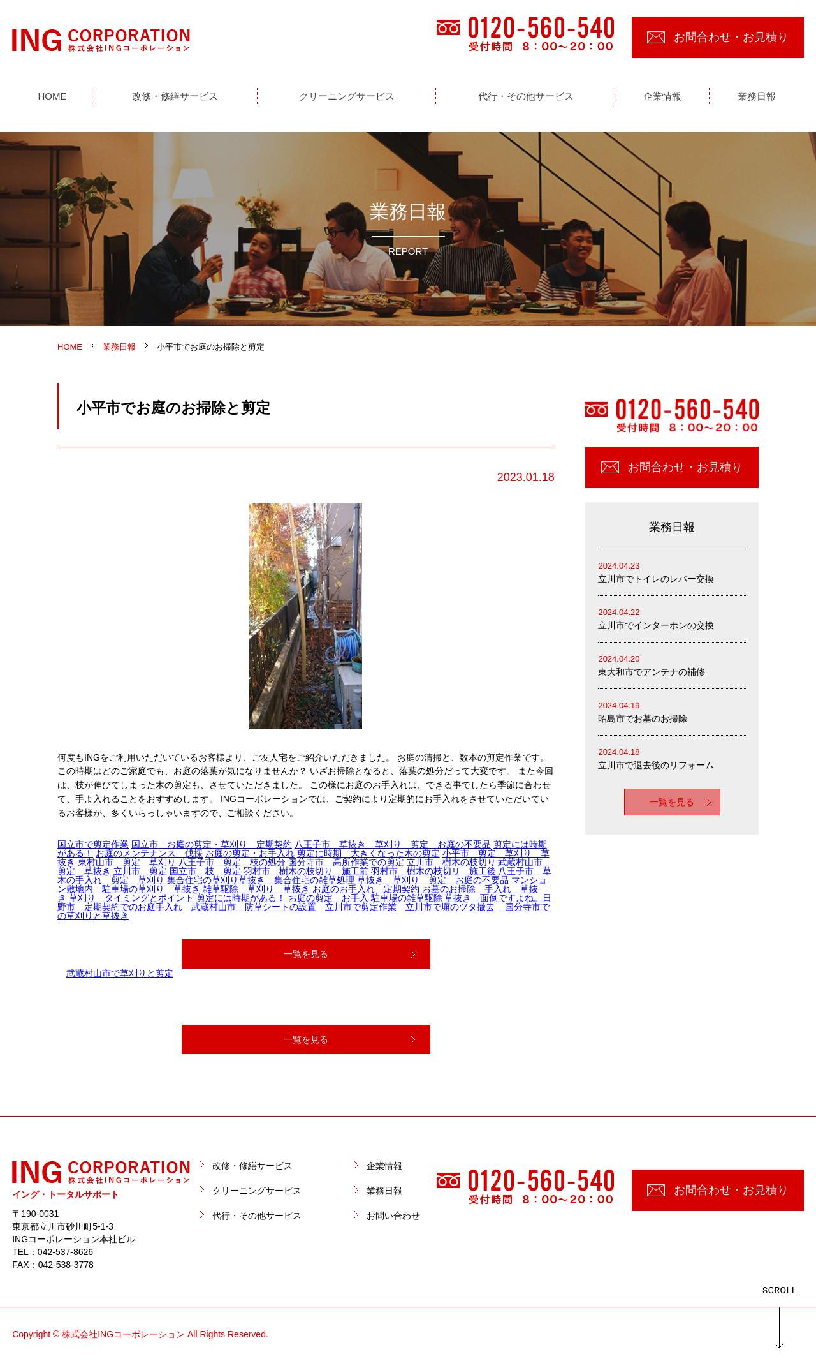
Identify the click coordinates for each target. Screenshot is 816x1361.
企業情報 (384, 1165)
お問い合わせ (393, 1215)
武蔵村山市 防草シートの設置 (253, 907)
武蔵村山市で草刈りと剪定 (119, 973)
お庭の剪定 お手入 (328, 898)
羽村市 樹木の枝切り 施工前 (306, 871)
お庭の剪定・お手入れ (250, 853)
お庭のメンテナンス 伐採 (149, 853)
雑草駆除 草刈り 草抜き (256, 889)
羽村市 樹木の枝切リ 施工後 (433, 871)
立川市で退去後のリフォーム (672, 757)
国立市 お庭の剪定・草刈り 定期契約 (211, 844)
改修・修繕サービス (252, 1165)
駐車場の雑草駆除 (406, 898)
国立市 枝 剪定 (205, 871)
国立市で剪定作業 (93, 844)
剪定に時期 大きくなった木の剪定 (368, 853)
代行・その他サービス (257, 1215)
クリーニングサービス (257, 1190)
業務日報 (384, 1190)
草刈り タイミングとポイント (131, 898)
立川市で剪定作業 (361, 907)
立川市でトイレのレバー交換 (672, 571)
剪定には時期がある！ (241, 898)
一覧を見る (306, 954)
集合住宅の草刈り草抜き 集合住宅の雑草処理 (260, 880)
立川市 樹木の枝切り (451, 862)
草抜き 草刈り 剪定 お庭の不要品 (433, 880)
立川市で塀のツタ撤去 (450, 907)
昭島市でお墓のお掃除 (672, 711)
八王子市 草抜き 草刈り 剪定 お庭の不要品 (393, 844)
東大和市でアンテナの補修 (672, 664)
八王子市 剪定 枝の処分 (232, 862)
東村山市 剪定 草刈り (127, 862)
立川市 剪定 (140, 871)
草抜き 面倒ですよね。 (493, 898)
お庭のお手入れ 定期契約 (365, 889)
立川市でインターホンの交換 (672, 618)
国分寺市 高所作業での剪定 (346, 862)
